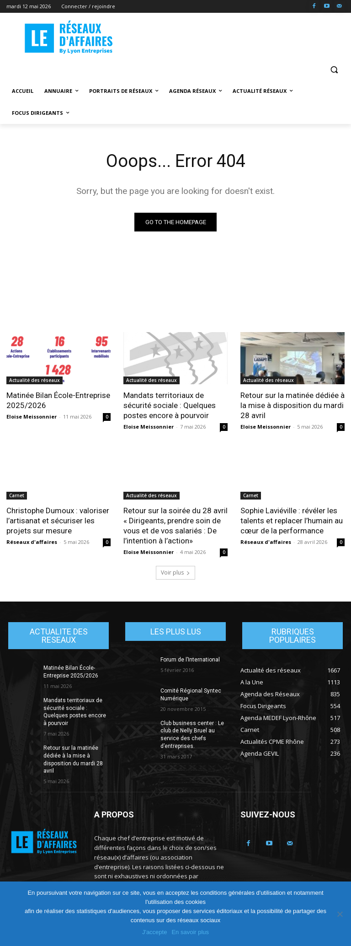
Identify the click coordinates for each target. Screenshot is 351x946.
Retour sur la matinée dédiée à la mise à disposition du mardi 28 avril (292, 405)
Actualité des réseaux (34, 380)
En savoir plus (190, 932)
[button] (334, 69)
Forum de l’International (190, 659)
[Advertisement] (238, 37)
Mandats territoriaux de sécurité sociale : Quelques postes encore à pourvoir (169, 405)
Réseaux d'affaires (31, 542)
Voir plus (175, 572)
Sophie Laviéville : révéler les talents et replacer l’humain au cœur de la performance (291, 521)
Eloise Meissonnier (31, 416)
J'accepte (154, 932)
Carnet (16, 496)
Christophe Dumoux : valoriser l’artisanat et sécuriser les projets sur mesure (57, 521)
